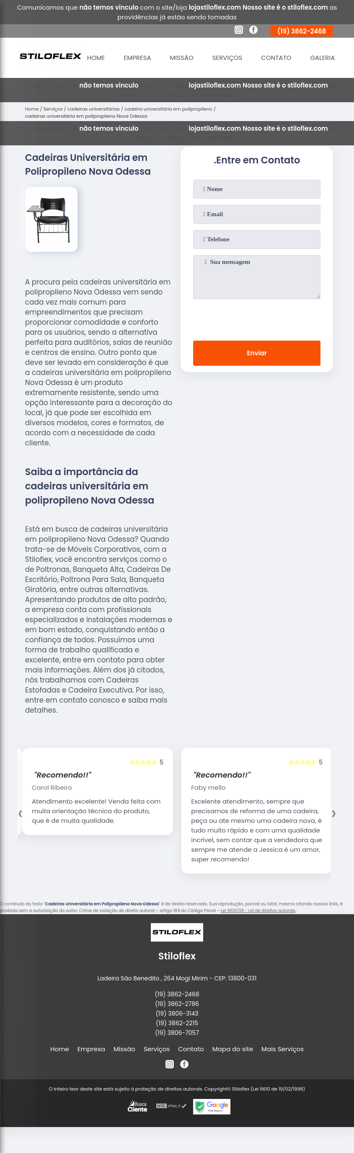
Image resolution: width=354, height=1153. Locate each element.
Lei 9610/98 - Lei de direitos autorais (258, 910)
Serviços (227, 57)
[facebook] (253, 31)
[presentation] (256, 318)
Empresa (137, 57)
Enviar (257, 353)
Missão (182, 57)
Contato (276, 57)
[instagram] (239, 31)
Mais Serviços (282, 1048)
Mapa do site (232, 1048)
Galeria (322, 57)
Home (96, 57)
